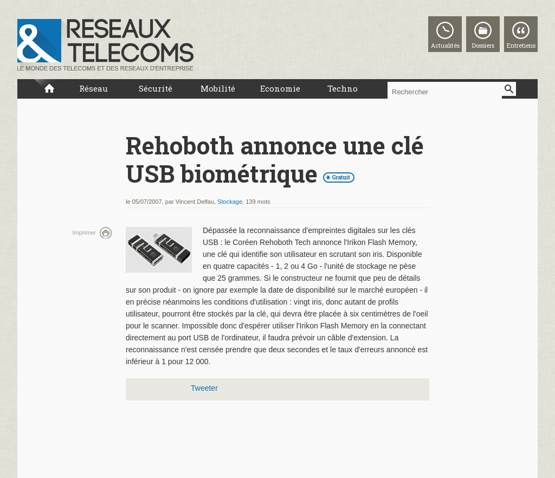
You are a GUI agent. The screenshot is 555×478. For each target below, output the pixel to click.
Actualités (445, 45)
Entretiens (521, 45)
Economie (280, 88)
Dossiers (483, 45)
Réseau (93, 88)
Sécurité (155, 88)
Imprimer (84, 232)
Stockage (229, 201)
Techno (342, 88)
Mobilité (218, 88)
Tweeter (204, 388)
